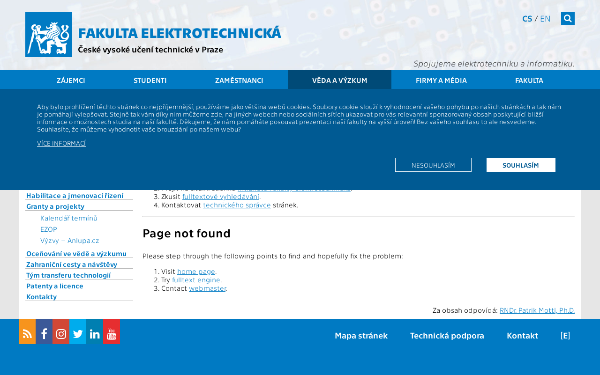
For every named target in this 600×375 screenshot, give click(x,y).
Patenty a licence (54, 285)
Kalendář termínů (69, 217)
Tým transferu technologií (68, 275)
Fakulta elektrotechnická (179, 31)
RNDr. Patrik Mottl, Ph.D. (537, 310)
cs (527, 18)
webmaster (207, 288)
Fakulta (529, 80)
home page (196, 271)
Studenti (150, 80)
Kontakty (41, 296)
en (545, 18)
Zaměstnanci (239, 80)
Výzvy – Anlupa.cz (69, 240)
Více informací (61, 143)
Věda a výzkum (340, 80)
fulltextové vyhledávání (220, 196)
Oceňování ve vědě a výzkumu (76, 253)
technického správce (237, 204)
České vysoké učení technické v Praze (150, 49)
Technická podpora (447, 335)
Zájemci (71, 80)
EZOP (48, 229)
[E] (565, 335)
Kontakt (522, 335)
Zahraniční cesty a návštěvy (71, 264)
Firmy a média (441, 80)
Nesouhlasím (433, 165)
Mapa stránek (361, 335)
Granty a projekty (55, 206)
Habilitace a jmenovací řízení (74, 195)
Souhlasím (520, 165)
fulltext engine (196, 279)
